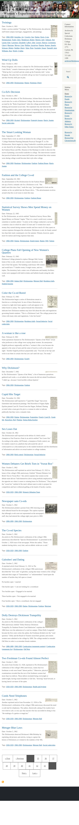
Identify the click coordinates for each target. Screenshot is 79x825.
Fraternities (34, 417)
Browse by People (68, 97)
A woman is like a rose (14, 333)
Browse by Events (68, 114)
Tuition (51, 241)
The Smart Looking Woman (16, 132)
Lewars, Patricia (41, 43)
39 (15, 765)
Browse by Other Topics (69, 125)
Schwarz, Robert (7, 48)
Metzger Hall (38, 281)
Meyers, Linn (19, 45)
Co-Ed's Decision (11, 91)
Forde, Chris (16, 40)
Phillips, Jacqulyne (31, 45)
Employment (34, 241)
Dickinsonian (6, 40)
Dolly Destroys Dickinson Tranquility (21, 615)
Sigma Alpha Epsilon (30, 420)
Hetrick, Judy (40, 40)
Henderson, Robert (28, 40)
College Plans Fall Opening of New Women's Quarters (25, 251)
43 (46, 765)
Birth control (18, 455)
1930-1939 (10, 719)
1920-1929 (10, 492)
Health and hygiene (39, 687)
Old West (27, 649)
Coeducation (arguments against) (34, 646)
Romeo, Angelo (50, 45)
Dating (37, 37)
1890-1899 (10, 521)
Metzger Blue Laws (12, 727)
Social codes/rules (8, 123)
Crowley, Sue (29, 37)
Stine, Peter (29, 48)
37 (54, 758)
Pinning (41, 45)
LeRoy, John (30, 43)
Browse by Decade (68, 133)
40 (23, 765)
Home (67, 94)
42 (38, 765)
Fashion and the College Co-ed (18, 175)
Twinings (6, 22)
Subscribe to (3, 782)
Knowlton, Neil (10, 420)
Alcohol (17, 120)
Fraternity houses (37, 120)
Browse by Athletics (68, 120)
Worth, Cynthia (18, 51)
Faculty (27, 359)
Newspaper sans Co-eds (14, 501)
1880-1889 (10, 646)
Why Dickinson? (10, 367)
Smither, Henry (19, 48)
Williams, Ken (7, 51)
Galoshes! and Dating (13, 559)
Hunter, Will (44, 241)
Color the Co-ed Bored (14, 292)
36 (46, 758)
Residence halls (49, 281)
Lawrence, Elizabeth (18, 43)
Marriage (10, 45)
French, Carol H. (44, 417)
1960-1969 (10, 37)
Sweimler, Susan (40, 48)
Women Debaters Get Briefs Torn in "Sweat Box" (27, 463)
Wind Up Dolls (10, 59)
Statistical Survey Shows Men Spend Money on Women (26, 208)
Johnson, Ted (49, 40)
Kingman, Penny (36, 83)
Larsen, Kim (6, 43)
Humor (26, 83)
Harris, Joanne (49, 120)
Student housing (7, 284)
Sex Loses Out (9, 429)
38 (7, 765)
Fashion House (43, 163)
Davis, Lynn (44, 37)
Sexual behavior (41, 321)
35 (39, 758)
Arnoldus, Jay (19, 37)
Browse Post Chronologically (70, 139)
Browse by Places (68, 103)
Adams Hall (18, 281)
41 (30, 765)
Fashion (34, 163)
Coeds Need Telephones (14, 695)
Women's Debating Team (31, 492)
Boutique (17, 163)
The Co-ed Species (11, 530)
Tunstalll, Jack (52, 48)
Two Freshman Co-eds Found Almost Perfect (25, 658)
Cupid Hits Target (11, 394)
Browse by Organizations (69, 109)
